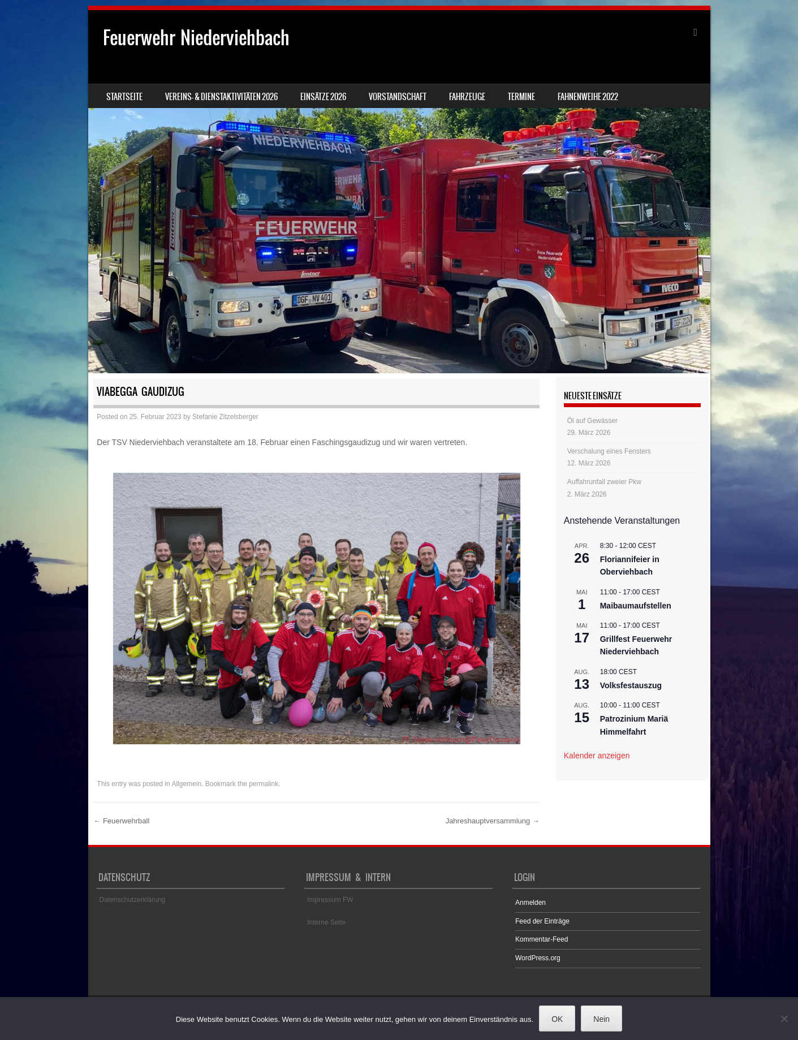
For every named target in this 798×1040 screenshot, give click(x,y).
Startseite (124, 96)
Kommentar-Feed (541, 939)
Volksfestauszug (631, 685)
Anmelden (530, 903)
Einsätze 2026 (323, 96)
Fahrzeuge (467, 96)
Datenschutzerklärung (133, 900)
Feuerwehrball (121, 821)
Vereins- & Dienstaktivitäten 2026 (221, 96)
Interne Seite (326, 922)
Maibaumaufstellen (635, 605)
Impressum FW (330, 900)
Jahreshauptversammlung (493, 821)
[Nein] (784, 1018)
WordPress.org (537, 958)
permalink (263, 784)
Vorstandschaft (397, 96)
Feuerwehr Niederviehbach (196, 37)
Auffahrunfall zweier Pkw (604, 482)
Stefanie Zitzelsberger (225, 417)
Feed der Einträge (542, 921)
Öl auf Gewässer (592, 421)
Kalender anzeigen (597, 755)
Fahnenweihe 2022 (588, 96)
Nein (601, 1019)
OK (557, 1019)
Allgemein (186, 784)
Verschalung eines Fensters (609, 451)
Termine (521, 96)
